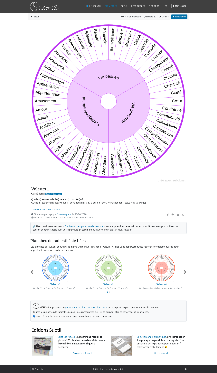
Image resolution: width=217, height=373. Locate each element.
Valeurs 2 (55, 284)
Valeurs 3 (108, 284)
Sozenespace (64, 214)
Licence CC (63, 217)
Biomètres (111, 6)
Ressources (138, 6)
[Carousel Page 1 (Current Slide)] (107, 292)
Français (37, 369)
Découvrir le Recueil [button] (82, 353)
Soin (59, 194)
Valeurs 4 (161, 284)
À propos (154, 6)
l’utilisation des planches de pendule (84, 226)
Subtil (95, 369)
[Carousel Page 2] (109, 292)
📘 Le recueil (93, 6)
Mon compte (179, 6)
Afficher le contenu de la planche (45, 209)
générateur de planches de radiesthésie (86, 307)
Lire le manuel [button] (161, 353)
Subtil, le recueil (66, 336)
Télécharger (179, 16)
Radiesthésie (51, 194)
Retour (35, 16)
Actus (124, 6)
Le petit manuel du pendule (151, 336)
